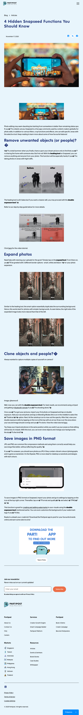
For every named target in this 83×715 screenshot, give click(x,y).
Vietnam (10, 671)
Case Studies (34, 661)
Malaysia (10, 659)
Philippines (10, 663)
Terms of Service (9, 697)
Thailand (10, 675)
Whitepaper (34, 665)
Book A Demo (60, 623)
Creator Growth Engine (38, 623)
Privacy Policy (8, 693)
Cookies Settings (9, 701)
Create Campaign (62, 627)
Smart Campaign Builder (38, 627)
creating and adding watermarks (35, 507)
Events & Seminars (36, 652)
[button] (77, 3)
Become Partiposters (63, 631)
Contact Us (8, 627)
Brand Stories (34, 656)
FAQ (5, 631)
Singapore (10, 648)
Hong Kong (11, 667)
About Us (7, 623)
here (10, 248)
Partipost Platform (36, 631)
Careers (6, 635)
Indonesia (10, 656)
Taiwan (9, 652)
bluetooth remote (21, 408)
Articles (32, 648)
